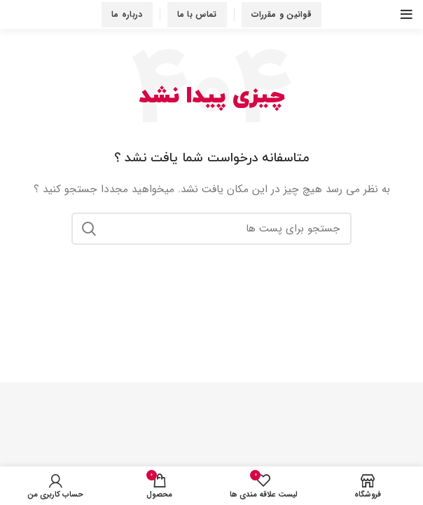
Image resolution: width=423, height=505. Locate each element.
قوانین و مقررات (281, 14)
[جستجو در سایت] (211, 229)
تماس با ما (197, 14)
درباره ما (127, 14)
